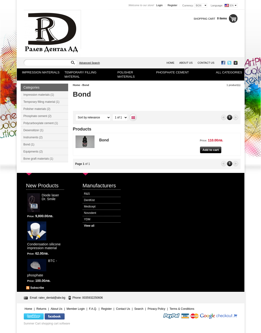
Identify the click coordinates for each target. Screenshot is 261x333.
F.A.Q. (93, 308)
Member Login (75, 308)
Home (170, 62)
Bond (85, 85)
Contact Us (206, 62)
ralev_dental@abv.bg (51, 297)
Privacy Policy (156, 308)
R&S (87, 193)
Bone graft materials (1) (38, 158)
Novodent (90, 213)
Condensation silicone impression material (44, 246)
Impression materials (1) (39, 94)
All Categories (229, 72)
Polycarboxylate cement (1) (41, 123)
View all (89, 225)
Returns (41, 308)
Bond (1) (29, 144)
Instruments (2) (33, 137)
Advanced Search (89, 62)
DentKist (89, 200)
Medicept (90, 206)
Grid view (133, 118)
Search (138, 308)
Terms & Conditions (182, 308)
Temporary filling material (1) (41, 102)
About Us (186, 62)
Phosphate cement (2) (38, 116)
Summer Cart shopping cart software (47, 323)
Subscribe (37, 287)
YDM (87, 219)
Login (159, 5)
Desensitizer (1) (33, 130)
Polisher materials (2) (37, 109)
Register (172, 5)
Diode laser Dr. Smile (50, 197)
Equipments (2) (33, 151)
